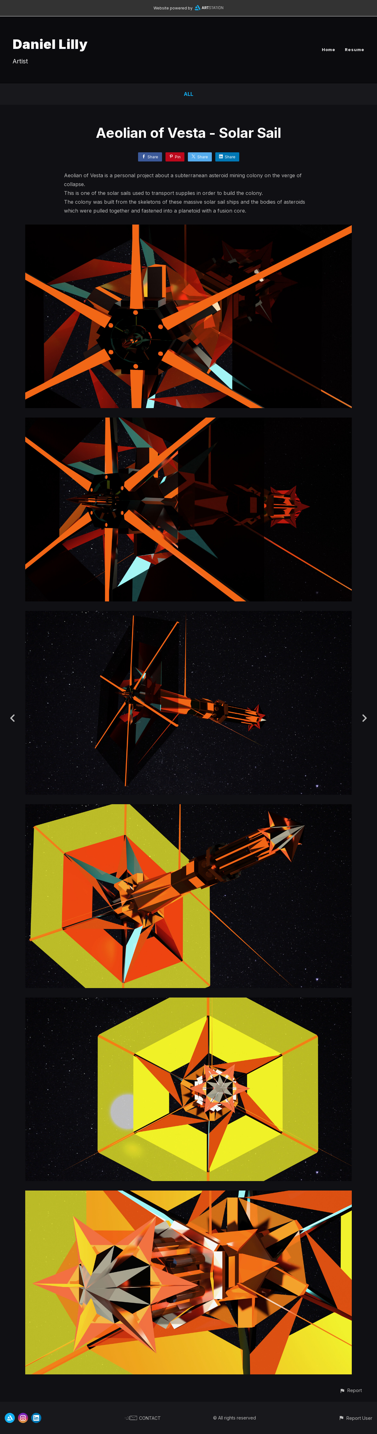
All (188, 94)
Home (328, 49)
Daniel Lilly (50, 44)
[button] (350, 1390)
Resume (354, 49)
